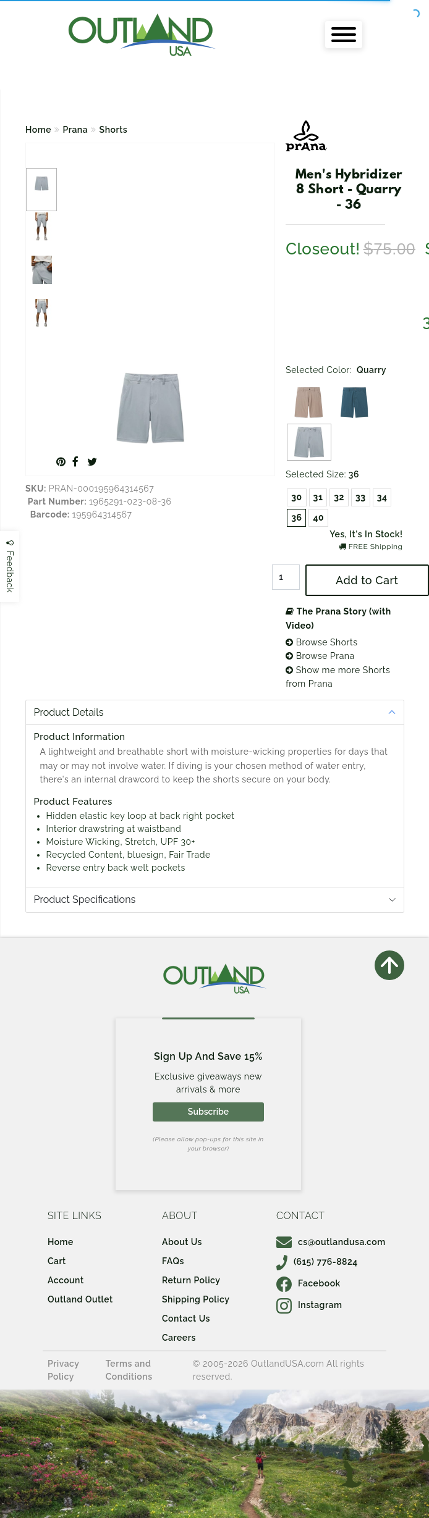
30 (296, 497)
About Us (182, 1242)
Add (367, 580)
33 (360, 497)
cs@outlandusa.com (331, 1242)
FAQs (173, 1261)
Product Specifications (85, 899)
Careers (179, 1338)
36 (296, 517)
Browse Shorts (321, 642)
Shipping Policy (195, 1299)
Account (66, 1280)
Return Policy (191, 1280)
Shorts (114, 130)
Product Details (69, 712)
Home (38, 130)
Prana (75, 130)
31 (318, 497)
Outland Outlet (80, 1299)
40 (318, 517)
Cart (57, 1261)
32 (339, 497)
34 (382, 497)
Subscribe (208, 1112)
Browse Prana (320, 656)
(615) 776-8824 (317, 1262)
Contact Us (186, 1318)
